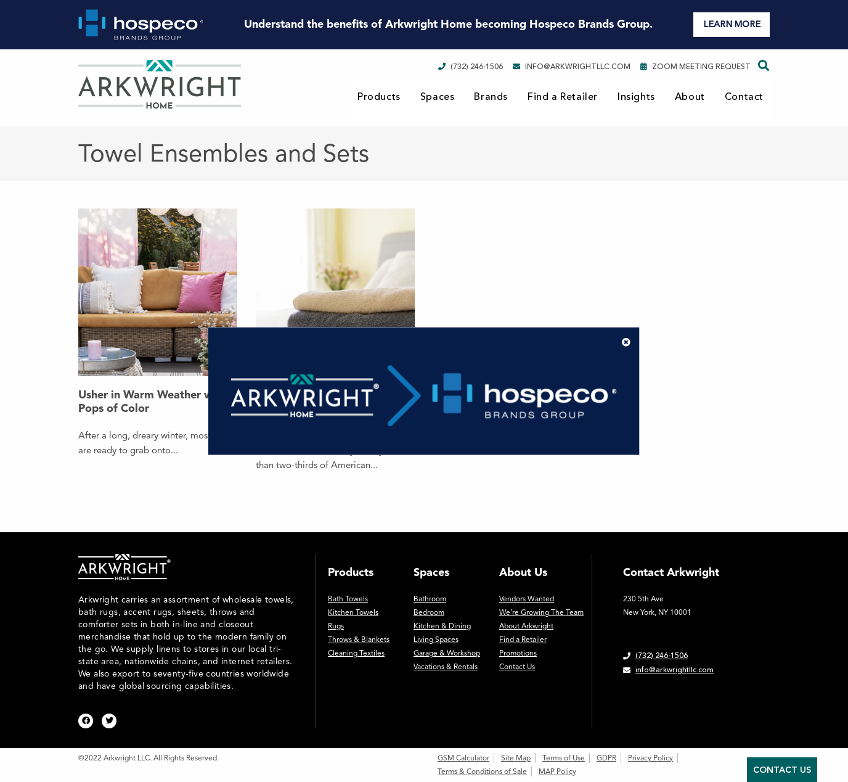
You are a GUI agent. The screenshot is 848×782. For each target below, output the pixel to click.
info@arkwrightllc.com (571, 66)
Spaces (437, 97)
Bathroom (430, 599)
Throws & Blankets (358, 639)
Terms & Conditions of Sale (482, 771)
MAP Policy (557, 771)
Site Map (516, 758)
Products (379, 97)
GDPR (606, 758)
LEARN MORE (731, 24)
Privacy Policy (650, 758)
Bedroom (429, 612)
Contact (744, 97)
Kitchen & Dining (442, 626)
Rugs (336, 626)
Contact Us (517, 666)
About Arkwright (526, 626)
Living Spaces (436, 639)
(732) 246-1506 (470, 66)
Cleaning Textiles (356, 653)
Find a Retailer (563, 97)
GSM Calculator (463, 758)
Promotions (518, 653)
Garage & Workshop (447, 653)
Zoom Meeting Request (695, 66)
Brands (491, 97)
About (690, 97)
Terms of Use (563, 758)
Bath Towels (348, 599)
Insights (636, 97)
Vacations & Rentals (446, 666)
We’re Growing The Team (541, 612)
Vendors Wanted (526, 599)
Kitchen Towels (353, 612)
